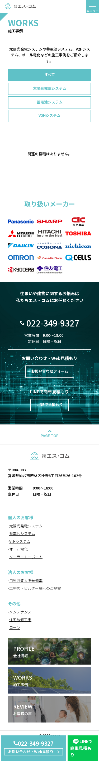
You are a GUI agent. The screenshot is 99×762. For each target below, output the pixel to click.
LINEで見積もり (49, 404)
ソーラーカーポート (26, 556)
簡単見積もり (81, 748)
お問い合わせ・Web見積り (30, 751)
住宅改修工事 (20, 619)
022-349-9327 (36, 743)
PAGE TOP (50, 435)
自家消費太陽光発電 (26, 580)
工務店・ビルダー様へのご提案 (35, 588)
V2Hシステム (49, 115)
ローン (14, 627)
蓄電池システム (50, 102)
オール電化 (18, 549)
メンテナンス (20, 612)
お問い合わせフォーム (49, 371)
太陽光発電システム (49, 88)
